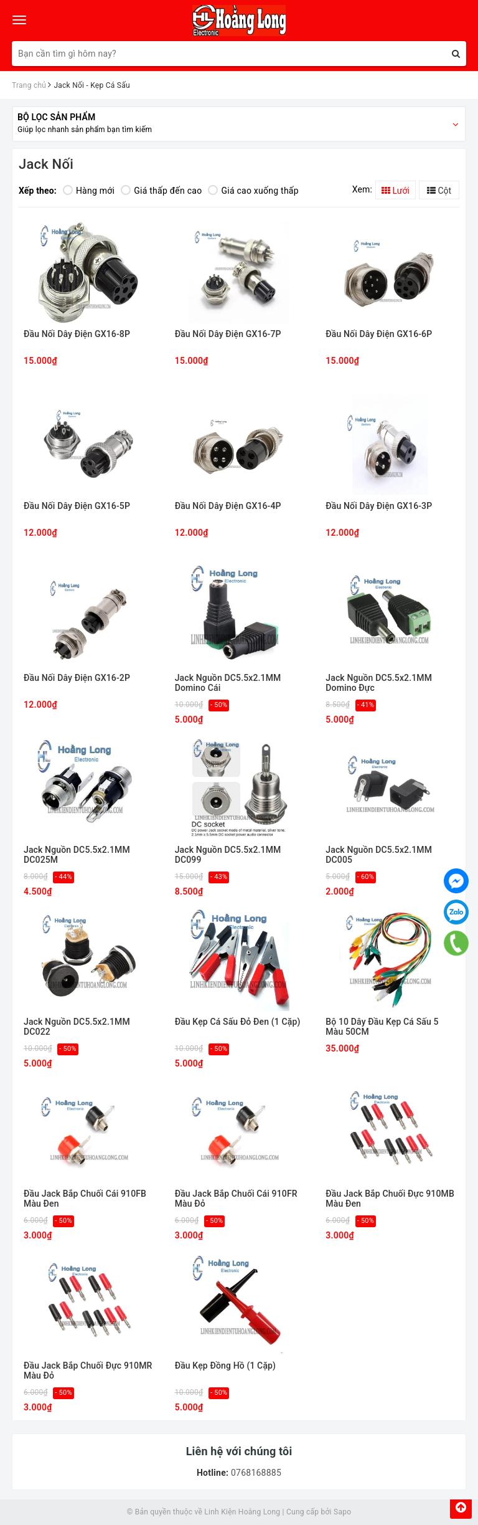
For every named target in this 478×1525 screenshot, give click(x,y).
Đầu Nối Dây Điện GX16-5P (77, 506)
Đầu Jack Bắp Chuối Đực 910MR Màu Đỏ (88, 1370)
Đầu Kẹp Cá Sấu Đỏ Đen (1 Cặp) (238, 1022)
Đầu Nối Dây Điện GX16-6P (379, 334)
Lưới (396, 191)
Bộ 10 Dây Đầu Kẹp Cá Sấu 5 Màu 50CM (382, 1026)
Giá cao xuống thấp (253, 191)
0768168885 (254, 1473)
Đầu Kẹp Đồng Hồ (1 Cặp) (225, 1366)
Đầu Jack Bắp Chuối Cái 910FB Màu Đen (85, 1198)
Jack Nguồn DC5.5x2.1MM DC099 (228, 854)
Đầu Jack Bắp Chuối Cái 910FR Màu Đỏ (236, 1198)
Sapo (342, 1512)
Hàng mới (89, 191)
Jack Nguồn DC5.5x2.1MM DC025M (77, 854)
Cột (439, 191)
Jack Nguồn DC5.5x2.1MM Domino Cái (228, 682)
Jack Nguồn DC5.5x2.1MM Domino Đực (379, 682)
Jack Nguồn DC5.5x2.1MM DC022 (77, 1026)
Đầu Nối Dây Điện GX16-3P (379, 506)
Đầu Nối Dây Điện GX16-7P (228, 334)
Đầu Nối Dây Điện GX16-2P (77, 678)
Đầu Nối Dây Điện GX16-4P (228, 506)
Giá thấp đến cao (161, 191)
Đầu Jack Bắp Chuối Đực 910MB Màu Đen (390, 1198)
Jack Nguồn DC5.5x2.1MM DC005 (379, 854)
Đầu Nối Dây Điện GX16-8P (77, 334)
